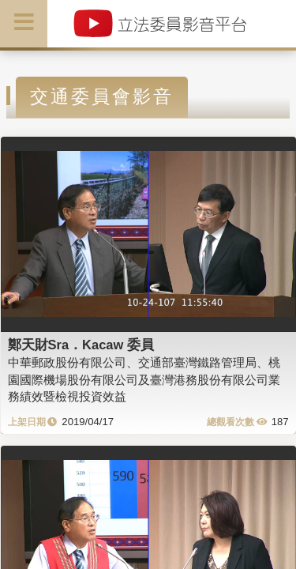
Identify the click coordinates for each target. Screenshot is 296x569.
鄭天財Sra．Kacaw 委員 (81, 344)
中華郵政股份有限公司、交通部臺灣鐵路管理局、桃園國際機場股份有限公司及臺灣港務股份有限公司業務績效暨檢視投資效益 (144, 379)
